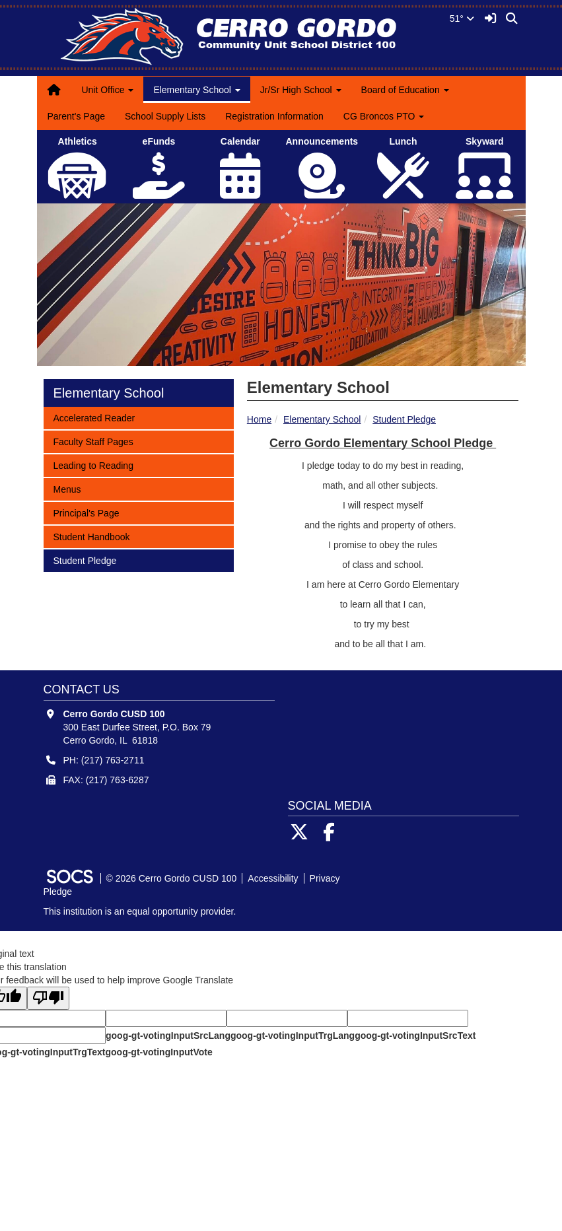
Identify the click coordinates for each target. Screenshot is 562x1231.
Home (259, 419)
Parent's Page (77, 116)
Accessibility (273, 878)
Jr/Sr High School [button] (300, 90)
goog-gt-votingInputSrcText (415, 1035)
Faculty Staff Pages (93, 441)
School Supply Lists (165, 116)
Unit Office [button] (107, 90)
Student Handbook (91, 536)
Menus (70, 488)
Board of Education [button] (405, 90)
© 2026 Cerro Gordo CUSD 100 (171, 878)
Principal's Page (86, 512)
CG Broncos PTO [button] (384, 116)
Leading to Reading (93, 464)
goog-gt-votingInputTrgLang (292, 1035)
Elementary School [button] (196, 90)
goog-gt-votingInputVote (158, 1052)
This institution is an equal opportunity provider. (140, 911)
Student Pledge (404, 419)
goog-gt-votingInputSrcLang (168, 1035)
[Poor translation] (48, 998)
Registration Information (274, 116)
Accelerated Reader (94, 417)
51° (462, 18)
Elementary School (322, 419)
